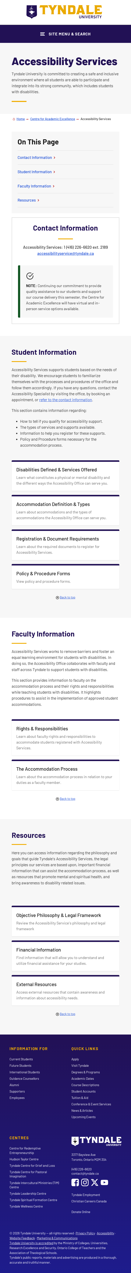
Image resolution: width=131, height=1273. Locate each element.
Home (21, 119)
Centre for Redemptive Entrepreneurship (25, 1150)
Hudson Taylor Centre (24, 1159)
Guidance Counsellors (24, 1078)
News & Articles (82, 1110)
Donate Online (80, 1212)
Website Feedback (22, 1238)
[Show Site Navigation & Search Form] (65, 34)
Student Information (37, 171)
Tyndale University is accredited (31, 1243)
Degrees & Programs (85, 1072)
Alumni (14, 1085)
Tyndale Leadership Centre (28, 1193)
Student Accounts (83, 1091)
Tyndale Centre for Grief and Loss (32, 1165)
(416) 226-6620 (81, 1169)
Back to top (67, 597)
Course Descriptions (85, 1085)
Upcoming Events (83, 1117)
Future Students (20, 1065)
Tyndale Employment (85, 1195)
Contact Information (37, 157)
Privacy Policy (85, 1233)
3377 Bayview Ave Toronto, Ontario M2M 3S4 (88, 1157)
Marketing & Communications (57, 1238)
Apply (75, 1059)
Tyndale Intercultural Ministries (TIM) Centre (34, 1185)
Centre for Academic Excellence (52, 119)
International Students (25, 1072)
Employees (17, 1098)
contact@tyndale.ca (85, 1173)
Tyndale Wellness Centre (26, 1206)
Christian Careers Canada (89, 1201)
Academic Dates (82, 1078)
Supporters (17, 1091)
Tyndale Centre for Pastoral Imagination (28, 1174)
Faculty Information (36, 185)
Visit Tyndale (80, 1065)
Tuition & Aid (79, 1098)
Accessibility (105, 1233)
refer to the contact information (65, 399)
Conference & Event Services (91, 1104)
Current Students (21, 1059)
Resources (29, 200)
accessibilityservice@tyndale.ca (65, 253)
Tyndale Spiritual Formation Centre (33, 1200)
